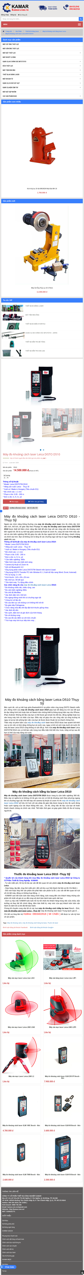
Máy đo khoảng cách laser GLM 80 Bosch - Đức (62, 1126)
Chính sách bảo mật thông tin (11, 1242)
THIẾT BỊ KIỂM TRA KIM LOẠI (35, 351)
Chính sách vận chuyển (9, 1246)
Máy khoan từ (8, 79)
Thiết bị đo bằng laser (32, 31)
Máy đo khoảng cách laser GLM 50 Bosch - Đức (62, 1175)
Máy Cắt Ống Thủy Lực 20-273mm (42, 288)
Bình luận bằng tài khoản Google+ (42, 927)
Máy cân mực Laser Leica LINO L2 (21, 1076)
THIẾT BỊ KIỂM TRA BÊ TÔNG (35, 342)
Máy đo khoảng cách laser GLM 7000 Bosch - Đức (21, 1175)
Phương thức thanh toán (10, 1236)
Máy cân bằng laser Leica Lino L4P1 (62, 978)
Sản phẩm (5, 1268)
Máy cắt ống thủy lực (11, 44)
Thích (5, 462)
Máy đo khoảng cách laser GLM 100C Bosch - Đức (21, 1126)
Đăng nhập (5, 15)
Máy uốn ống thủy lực (11, 48)
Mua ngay (13, 501)
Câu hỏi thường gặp (8, 1256)
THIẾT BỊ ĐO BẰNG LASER (34, 306)
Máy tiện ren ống (9, 70)
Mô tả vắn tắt (32, 508)
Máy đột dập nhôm (9, 92)
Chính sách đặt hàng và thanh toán (13, 1239)
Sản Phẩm (19, 31)
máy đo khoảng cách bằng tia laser (35, 923)
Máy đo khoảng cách (14, 923)
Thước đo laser (53, 923)
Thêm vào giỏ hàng (36, 501)
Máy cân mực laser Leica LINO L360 (21, 1027)
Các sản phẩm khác (10, 96)
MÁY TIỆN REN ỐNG (32, 315)
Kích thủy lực (8, 66)
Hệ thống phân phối (8, 1224)
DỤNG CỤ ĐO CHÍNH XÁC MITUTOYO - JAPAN (41, 333)
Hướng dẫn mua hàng (18, 508)
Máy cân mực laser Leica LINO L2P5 (62, 1027)
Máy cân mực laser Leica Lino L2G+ (21, 978)
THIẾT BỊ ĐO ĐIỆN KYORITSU (35, 324)
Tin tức (4, 1271)
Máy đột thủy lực (9, 53)
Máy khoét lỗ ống (9, 57)
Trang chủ (8, 31)
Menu (5, 24)
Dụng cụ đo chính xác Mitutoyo (14, 61)
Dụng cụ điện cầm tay (10, 87)
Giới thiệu (5, 1220)
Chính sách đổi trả (7, 1249)
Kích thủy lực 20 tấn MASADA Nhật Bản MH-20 (42, 189)
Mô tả (6, 508)
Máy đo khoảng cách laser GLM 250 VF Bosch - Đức (62, 1077)
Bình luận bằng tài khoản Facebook (15, 927)
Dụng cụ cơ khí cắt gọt (11, 83)
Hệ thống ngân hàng (8, 1227)
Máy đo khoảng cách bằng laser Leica (54, 31)
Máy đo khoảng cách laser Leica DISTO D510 (19, 33)
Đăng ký (13, 15)
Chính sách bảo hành (9, 1252)
